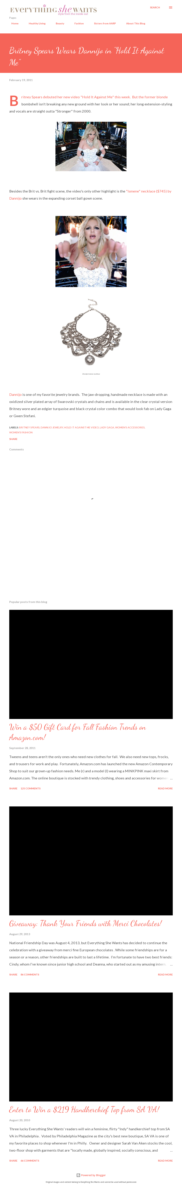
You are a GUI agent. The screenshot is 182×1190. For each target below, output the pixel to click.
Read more (165, 788)
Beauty (58, 23)
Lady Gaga (107, 427)
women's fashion (21, 432)
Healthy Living (35, 23)
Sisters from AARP (103, 23)
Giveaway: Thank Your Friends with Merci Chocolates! (85, 923)
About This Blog (133, 23)
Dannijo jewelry (52, 427)
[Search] (155, 7)
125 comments (31, 788)
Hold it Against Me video (81, 427)
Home (12, 23)
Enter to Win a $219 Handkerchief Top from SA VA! (84, 1109)
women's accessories (130, 427)
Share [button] (13, 438)
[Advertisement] (91, 569)
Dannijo (15, 394)
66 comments (30, 1160)
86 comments (30, 974)
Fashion (77, 23)
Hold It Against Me (97, 97)
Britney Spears (29, 427)
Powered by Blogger (91, 1175)
